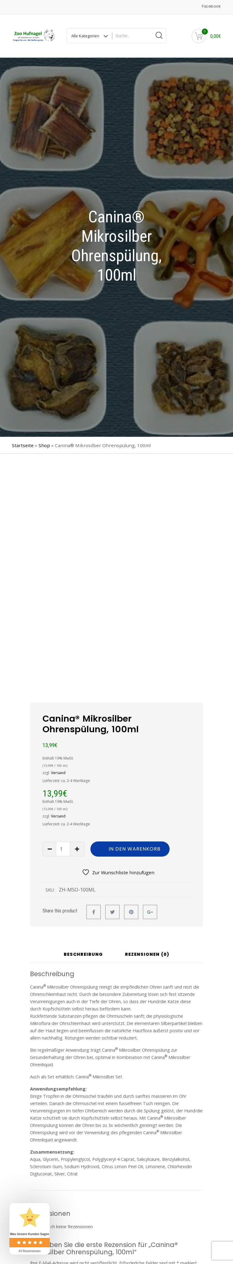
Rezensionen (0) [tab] (147, 954)
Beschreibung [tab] (83, 954)
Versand (58, 772)
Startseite (23, 445)
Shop (44, 445)
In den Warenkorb (134, 848)
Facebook (211, 6)
